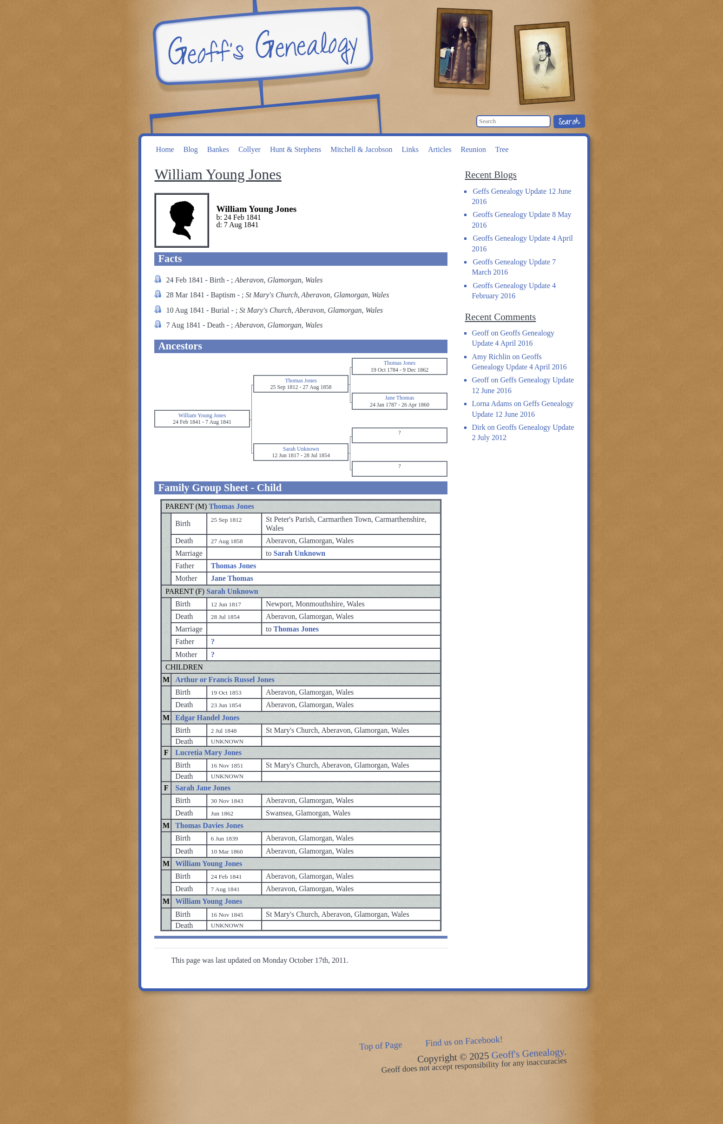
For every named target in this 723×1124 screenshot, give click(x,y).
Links (409, 149)
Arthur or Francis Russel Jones (225, 680)
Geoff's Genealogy (261, 46)
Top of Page (380, 1045)
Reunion (473, 149)
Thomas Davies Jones (209, 825)
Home (165, 149)
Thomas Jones (231, 506)
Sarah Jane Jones (202, 788)
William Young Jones (208, 864)
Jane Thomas (232, 578)
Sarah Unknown (232, 591)
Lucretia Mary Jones (208, 752)
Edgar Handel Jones (207, 718)
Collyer (249, 149)
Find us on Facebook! (464, 1041)
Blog (191, 149)
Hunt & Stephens (295, 149)
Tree (502, 149)
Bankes (218, 149)
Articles (440, 149)
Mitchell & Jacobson (361, 149)
